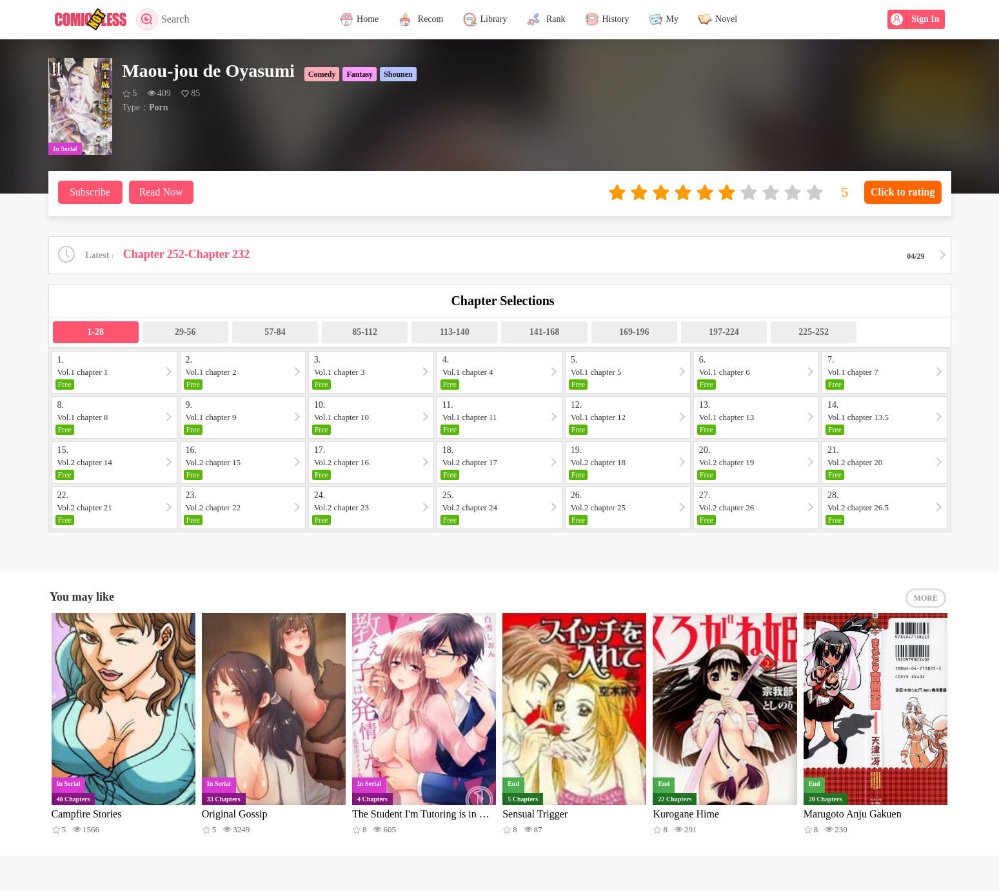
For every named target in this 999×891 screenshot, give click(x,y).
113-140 (455, 332)
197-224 (724, 332)
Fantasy (359, 74)
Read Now (161, 191)
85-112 (364, 332)
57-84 (275, 332)
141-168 (544, 332)
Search (163, 19)
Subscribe (90, 191)
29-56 (185, 332)
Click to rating (903, 191)
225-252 (813, 332)
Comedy (322, 74)
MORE (926, 598)
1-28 (95, 332)
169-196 (634, 332)
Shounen (398, 74)
